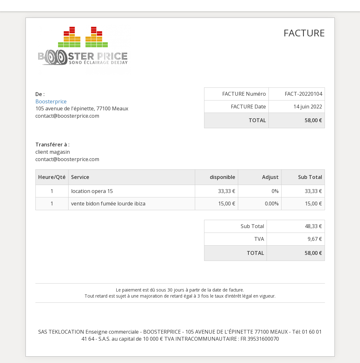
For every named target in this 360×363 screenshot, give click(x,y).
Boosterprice (51, 101)
